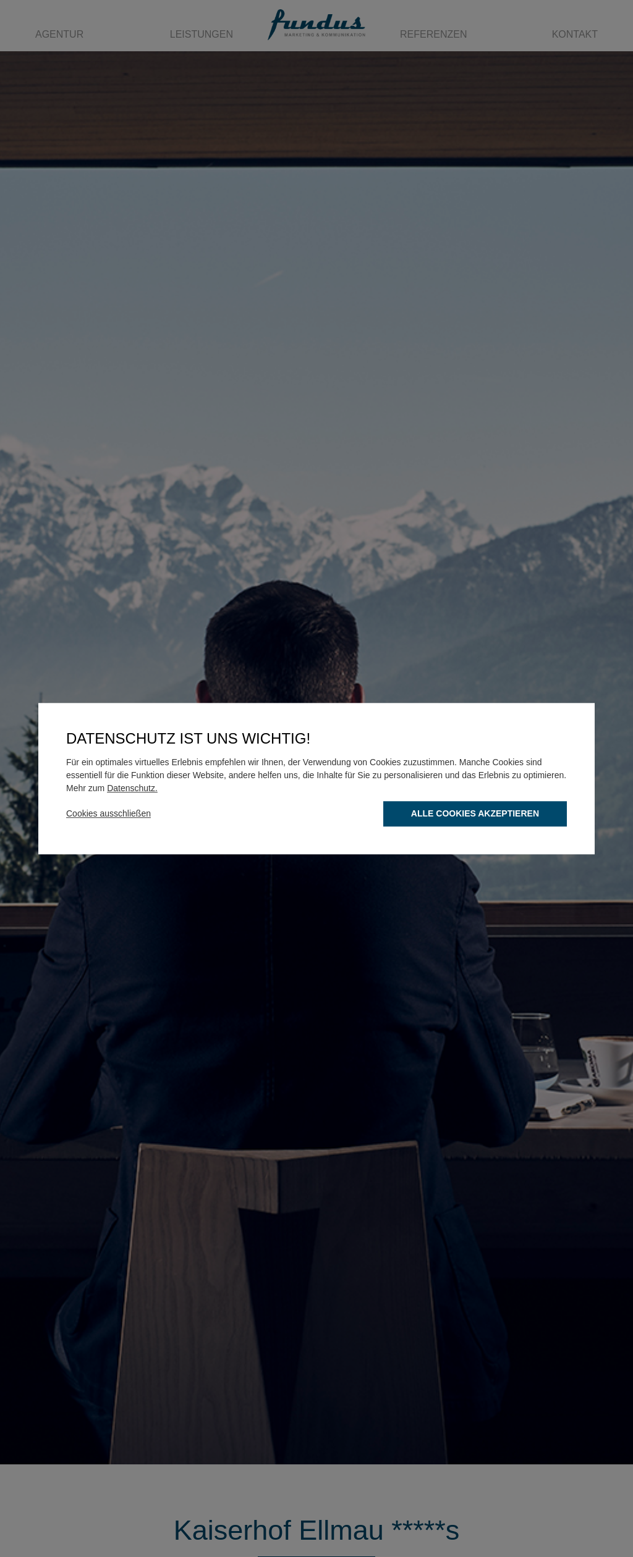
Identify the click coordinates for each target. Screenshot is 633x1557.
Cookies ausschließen (108, 813)
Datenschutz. (132, 788)
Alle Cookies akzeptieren (475, 813)
